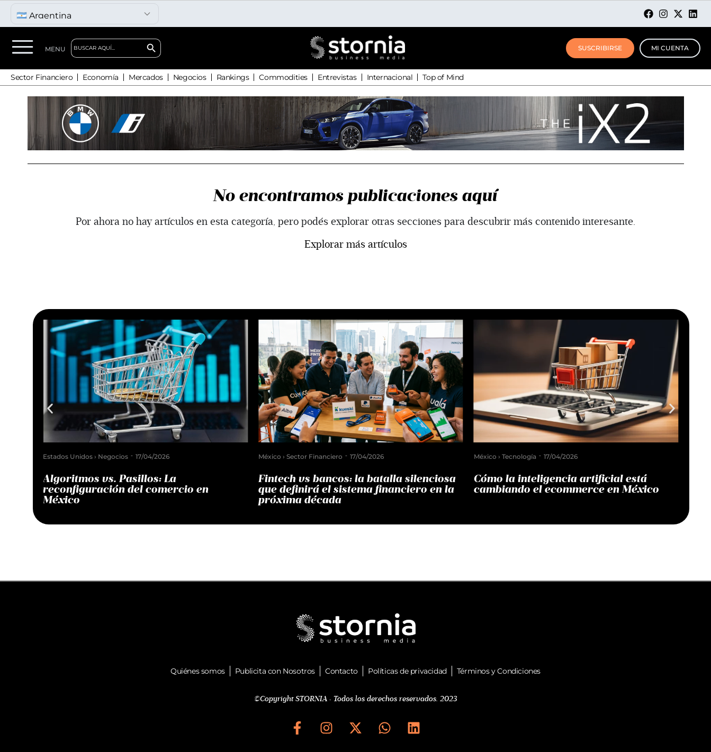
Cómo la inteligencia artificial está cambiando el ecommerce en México (571, 484)
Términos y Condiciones (499, 671)
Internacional (390, 77)
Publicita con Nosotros (275, 671)
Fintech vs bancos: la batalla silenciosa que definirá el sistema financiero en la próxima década (362, 489)
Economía (101, 77)
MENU (55, 49)
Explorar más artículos (355, 244)
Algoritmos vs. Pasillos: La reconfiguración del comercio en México (131, 489)
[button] (50, 408)
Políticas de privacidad (407, 671)
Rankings (233, 77)
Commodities (283, 77)
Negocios (189, 77)
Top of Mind (443, 77)
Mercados (146, 77)
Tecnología (524, 456)
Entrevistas (337, 77)
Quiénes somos (197, 671)
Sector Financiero (42, 77)
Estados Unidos (73, 456)
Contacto (341, 671)
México (275, 456)
